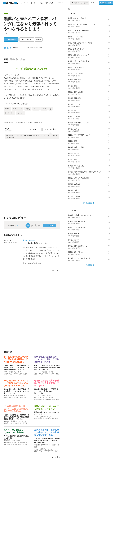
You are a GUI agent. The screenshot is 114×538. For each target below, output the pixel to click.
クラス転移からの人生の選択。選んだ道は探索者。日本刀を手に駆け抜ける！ (16, 359)
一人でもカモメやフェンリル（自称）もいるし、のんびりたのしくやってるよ (16, 383)
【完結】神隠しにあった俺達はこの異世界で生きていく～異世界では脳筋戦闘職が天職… (16, 367)
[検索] (72, 3)
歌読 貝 (42, 414)
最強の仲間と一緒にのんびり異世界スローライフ (46, 407)
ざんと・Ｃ (8, 240)
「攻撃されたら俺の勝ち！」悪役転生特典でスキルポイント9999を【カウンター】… (47, 440)
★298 (6, 395)
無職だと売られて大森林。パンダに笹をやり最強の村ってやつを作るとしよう (30, 23)
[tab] (6, 60)
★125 (36, 417)
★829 (36, 449)
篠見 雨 (21, 369)
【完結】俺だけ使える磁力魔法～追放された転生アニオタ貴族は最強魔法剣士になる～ (16, 417)
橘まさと (19, 419)
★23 (35, 397)
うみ (5, 33)
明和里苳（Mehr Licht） (12, 440)
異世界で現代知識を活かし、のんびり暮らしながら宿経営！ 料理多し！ (46, 359)
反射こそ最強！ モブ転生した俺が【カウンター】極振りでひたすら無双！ (46, 432)
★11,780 (7, 442)
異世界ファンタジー (15, 372)
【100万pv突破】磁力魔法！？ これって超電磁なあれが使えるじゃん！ (16, 408)
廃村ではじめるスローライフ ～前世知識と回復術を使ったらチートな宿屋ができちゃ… (47, 367)
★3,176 (36, 372)
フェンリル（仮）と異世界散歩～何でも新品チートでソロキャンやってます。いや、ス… (16, 391)
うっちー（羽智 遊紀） (43, 395)
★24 (5, 372)
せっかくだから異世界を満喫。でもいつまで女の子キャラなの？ (46, 383)
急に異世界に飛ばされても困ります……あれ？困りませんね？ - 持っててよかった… (46, 391)
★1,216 (6, 421)
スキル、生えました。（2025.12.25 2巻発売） (14, 431)
